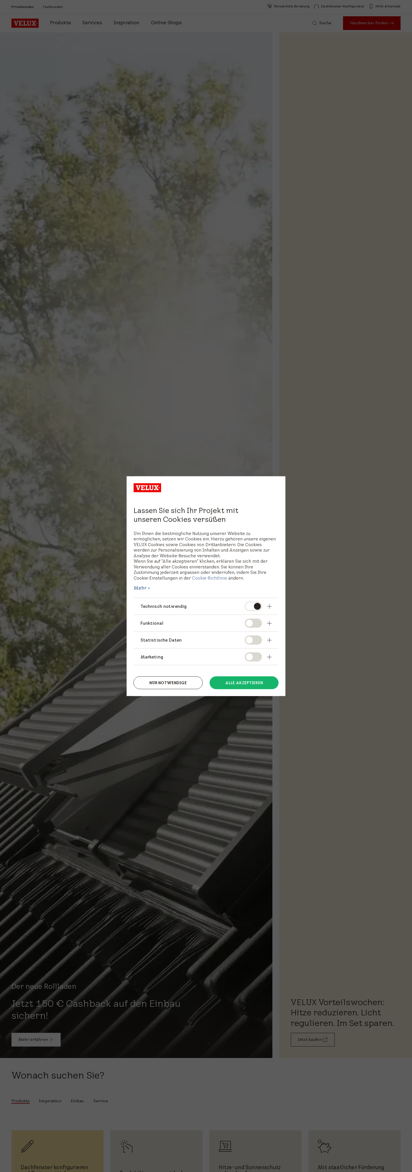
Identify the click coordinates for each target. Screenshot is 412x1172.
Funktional (152, 623)
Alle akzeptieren (244, 682)
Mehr (140, 587)
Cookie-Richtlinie (209, 577)
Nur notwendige (168, 682)
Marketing (151, 656)
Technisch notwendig (163, 606)
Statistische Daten (161, 639)
